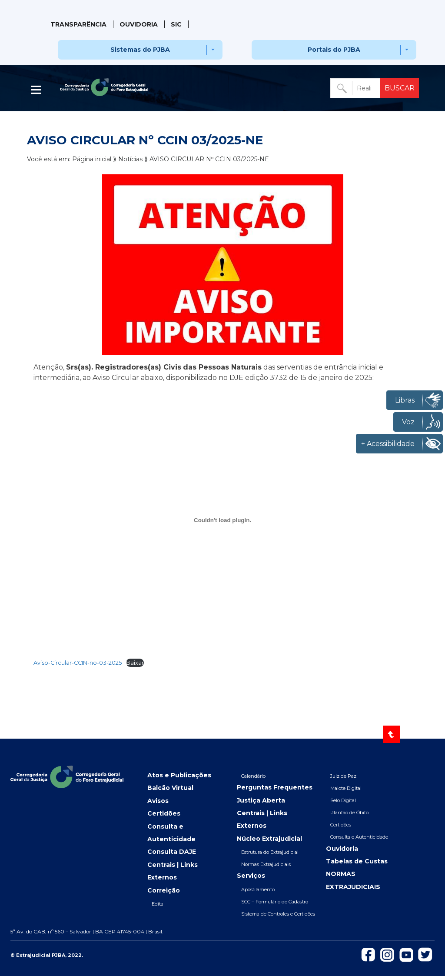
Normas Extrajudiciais (266, 864)
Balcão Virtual (170, 788)
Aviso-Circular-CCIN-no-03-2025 (77, 663)
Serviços (251, 875)
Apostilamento (258, 889)
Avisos (158, 801)
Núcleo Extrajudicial (269, 839)
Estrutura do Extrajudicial (270, 852)
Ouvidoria (139, 24)
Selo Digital (343, 800)
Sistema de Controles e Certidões (278, 914)
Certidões (163, 813)
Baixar (135, 663)
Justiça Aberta (261, 800)
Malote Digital (346, 788)
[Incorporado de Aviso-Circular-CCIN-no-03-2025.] (222, 520)
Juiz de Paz (343, 776)
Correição (163, 890)
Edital (158, 904)
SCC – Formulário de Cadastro (274, 902)
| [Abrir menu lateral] (36, 90)
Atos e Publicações (179, 775)
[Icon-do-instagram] (387, 954)
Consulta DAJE (171, 852)
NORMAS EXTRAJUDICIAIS (353, 880)
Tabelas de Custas (357, 861)
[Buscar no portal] (356, 88)
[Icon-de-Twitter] (425, 953)
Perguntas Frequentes (274, 787)
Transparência (78, 24)
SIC (176, 24)
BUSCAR (400, 88)
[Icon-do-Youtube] (406, 954)
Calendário (253, 776)
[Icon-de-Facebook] (368, 953)
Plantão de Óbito (349, 812)
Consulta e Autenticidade (171, 833)
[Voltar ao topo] (391, 734)
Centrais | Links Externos (172, 871)
